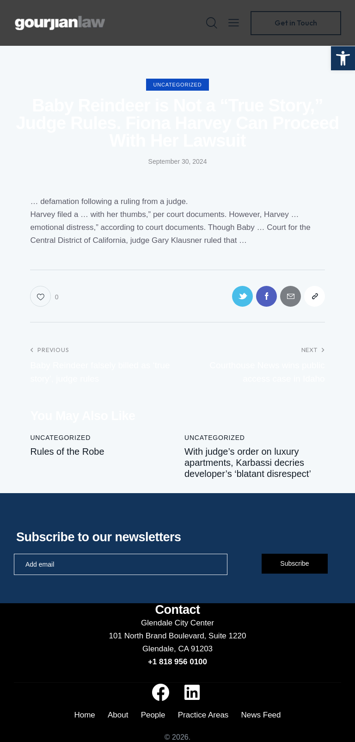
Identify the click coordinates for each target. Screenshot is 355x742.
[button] (343, 58)
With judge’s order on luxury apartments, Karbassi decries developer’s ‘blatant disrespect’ (247, 462)
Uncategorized (177, 84)
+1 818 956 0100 (177, 661)
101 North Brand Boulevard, (158, 635)
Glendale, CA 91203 (177, 648)
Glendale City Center (177, 622)
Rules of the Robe (67, 451)
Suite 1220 (227, 635)
